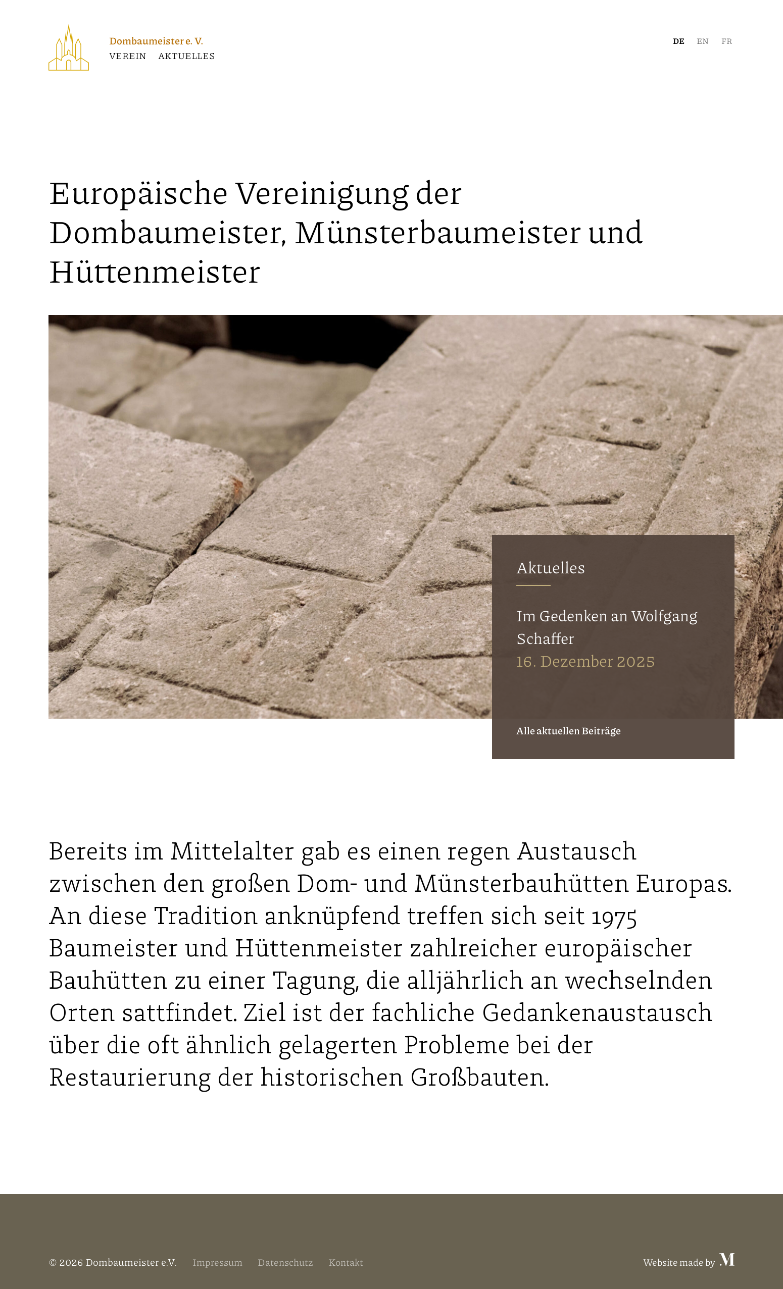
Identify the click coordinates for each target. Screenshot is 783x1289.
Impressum (219, 1262)
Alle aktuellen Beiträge (568, 730)
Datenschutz (289, 1262)
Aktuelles (186, 55)
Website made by (687, 1262)
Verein (127, 55)
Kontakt (351, 1262)
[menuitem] (678, 41)
